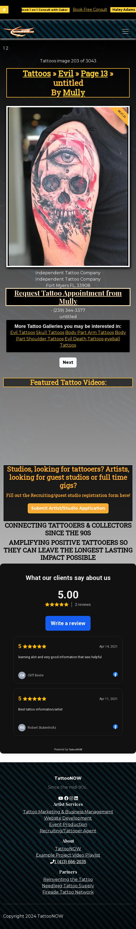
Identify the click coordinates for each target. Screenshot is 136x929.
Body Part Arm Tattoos (89, 332)
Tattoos (37, 73)
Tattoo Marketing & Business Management (68, 811)
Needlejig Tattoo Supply (68, 885)
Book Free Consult (94, 9)
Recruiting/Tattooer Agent (68, 830)
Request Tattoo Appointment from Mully (68, 296)
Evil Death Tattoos (84, 338)
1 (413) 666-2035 (68, 861)
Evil (65, 73)
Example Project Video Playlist (68, 855)
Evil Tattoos (22, 332)
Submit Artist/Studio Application (68, 508)
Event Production (68, 824)
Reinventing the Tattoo (68, 879)
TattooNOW (68, 848)
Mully (74, 92)
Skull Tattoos (50, 332)
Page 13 (94, 73)
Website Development (68, 818)
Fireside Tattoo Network (68, 892)
